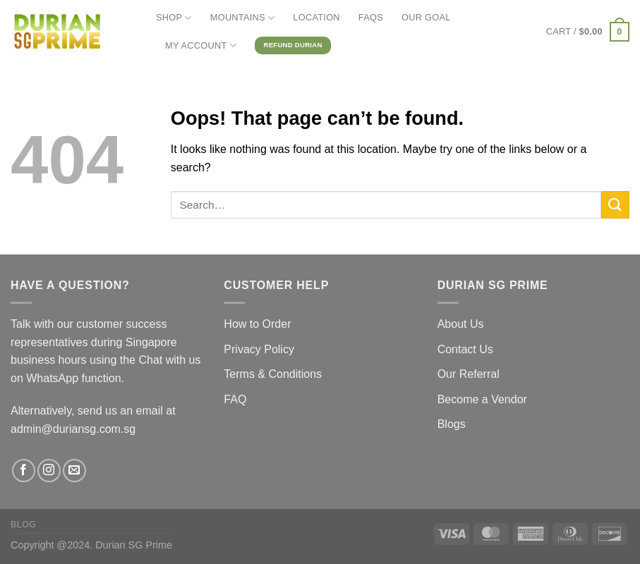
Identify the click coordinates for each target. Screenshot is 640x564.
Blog (23, 524)
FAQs (370, 17)
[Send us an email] (74, 470)
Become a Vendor (482, 399)
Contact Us (465, 349)
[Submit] (615, 205)
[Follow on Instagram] (49, 470)
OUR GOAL (426, 17)
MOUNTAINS (242, 18)
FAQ (235, 399)
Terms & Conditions (273, 374)
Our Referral (468, 374)
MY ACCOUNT (200, 45)
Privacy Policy (259, 349)
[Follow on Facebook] (23, 470)
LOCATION (316, 17)
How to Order (257, 324)
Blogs (451, 424)
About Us (460, 324)
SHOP (174, 18)
